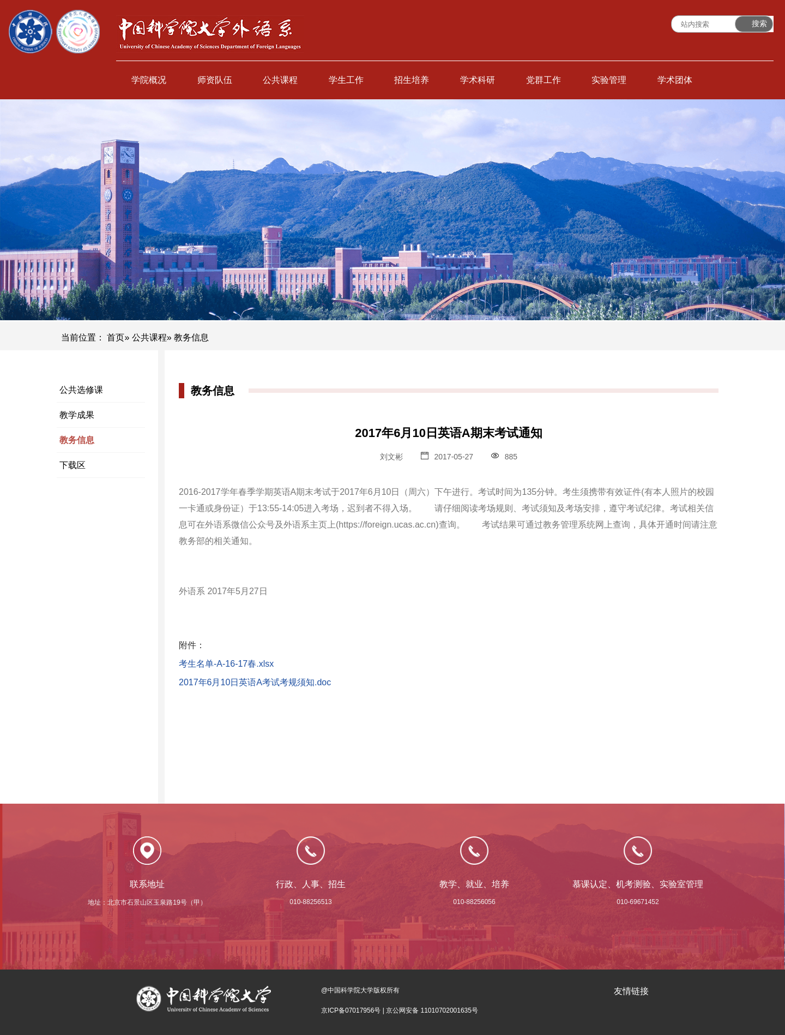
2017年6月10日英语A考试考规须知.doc (255, 682)
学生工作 (346, 80)
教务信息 (76, 440)
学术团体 (674, 80)
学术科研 (477, 80)
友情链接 (631, 991)
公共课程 (280, 80)
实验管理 (608, 80)
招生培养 (411, 80)
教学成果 (76, 415)
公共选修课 (81, 389)
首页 (115, 337)
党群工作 (543, 80)
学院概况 (148, 80)
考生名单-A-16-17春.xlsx (226, 663)
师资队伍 (214, 80)
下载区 (72, 465)
